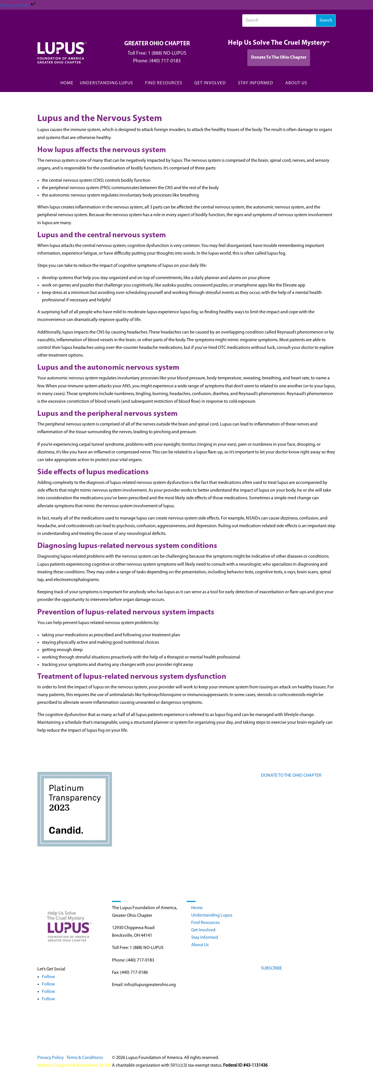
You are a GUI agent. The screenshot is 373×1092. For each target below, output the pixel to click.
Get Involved (203, 930)
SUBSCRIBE (271, 968)
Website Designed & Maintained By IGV (74, 1065)
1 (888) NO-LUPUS (167, 53)
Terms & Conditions (84, 1058)
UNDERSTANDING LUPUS (106, 83)
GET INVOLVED (210, 83)
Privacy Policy (50, 1058)
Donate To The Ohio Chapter (278, 57)
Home (197, 908)
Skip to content (18, 5)
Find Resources (205, 923)
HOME (67, 83)
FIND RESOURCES (163, 83)
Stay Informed (204, 937)
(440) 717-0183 (165, 61)
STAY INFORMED (255, 83)
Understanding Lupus (211, 915)
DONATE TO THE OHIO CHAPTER (291, 775)
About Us (200, 945)
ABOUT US (296, 83)
